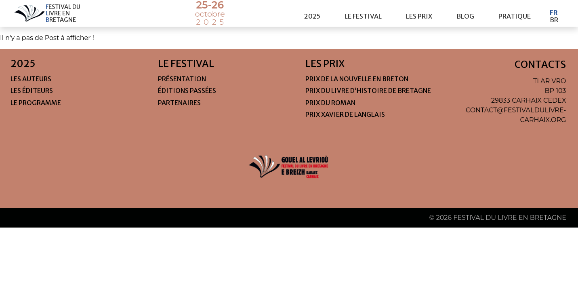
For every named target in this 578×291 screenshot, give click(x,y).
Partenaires (179, 103)
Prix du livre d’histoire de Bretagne (368, 90)
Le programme (36, 103)
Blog (465, 13)
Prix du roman (330, 103)
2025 (312, 13)
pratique (514, 13)
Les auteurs (31, 79)
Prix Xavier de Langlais (345, 114)
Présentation (182, 79)
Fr (554, 9)
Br (554, 17)
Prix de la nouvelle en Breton (356, 79)
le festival (363, 13)
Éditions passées (187, 90)
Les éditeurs (32, 90)
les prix (419, 13)
